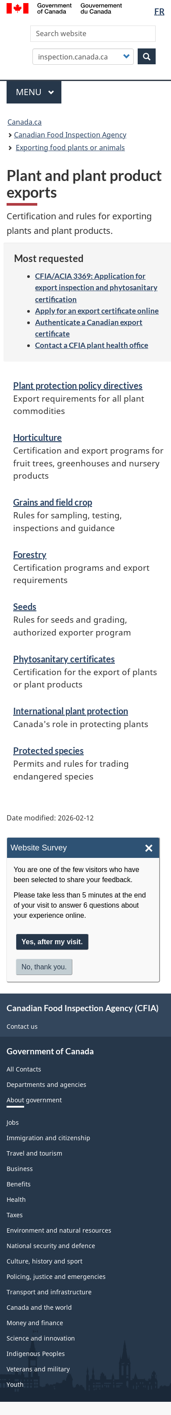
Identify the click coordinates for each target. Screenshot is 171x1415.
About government (34, 1100)
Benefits (19, 1184)
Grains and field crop (52, 502)
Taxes (15, 1215)
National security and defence (51, 1245)
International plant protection (70, 711)
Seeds (24, 606)
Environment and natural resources (59, 1230)
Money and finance (35, 1323)
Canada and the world (39, 1307)
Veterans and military (38, 1369)
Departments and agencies (46, 1084)
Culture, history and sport (44, 1261)
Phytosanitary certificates (64, 659)
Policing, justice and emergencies (56, 1276)
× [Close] (149, 848)
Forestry (29, 554)
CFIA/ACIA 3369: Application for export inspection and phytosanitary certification (96, 287)
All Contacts (24, 1069)
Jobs (13, 1122)
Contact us (22, 1026)
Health (16, 1199)
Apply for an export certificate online (97, 310)
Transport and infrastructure (49, 1292)
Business (20, 1168)
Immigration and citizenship (48, 1138)
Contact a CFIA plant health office (91, 345)
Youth (15, 1384)
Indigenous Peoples (36, 1353)
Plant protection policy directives (77, 385)
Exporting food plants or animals (70, 147)
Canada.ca (24, 122)
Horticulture (37, 437)
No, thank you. (44, 968)
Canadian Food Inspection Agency (70, 135)
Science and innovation (41, 1338)
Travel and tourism (34, 1153)
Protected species (48, 750)
